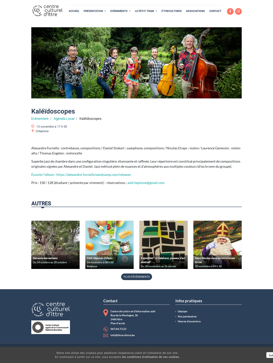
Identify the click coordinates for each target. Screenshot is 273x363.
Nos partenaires (187, 316)
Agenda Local (64, 119)
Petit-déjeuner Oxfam (99, 258)
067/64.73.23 (118, 328)
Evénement (40, 119)
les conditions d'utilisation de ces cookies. (137, 356)
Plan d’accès (118, 323)
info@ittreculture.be (123, 335)
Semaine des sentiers (45, 258)
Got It (237, 355)
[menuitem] (74, 11)
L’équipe (182, 311)
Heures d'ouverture (189, 321)
